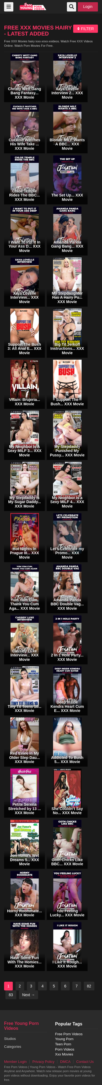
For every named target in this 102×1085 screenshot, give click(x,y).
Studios (10, 1039)
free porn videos (33, 6)
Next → (28, 995)
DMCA (65, 1062)
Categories (12, 1047)
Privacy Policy (43, 1062)
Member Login (15, 1062)
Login (87, 6)
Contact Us (85, 1062)
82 (89, 986)
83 (11, 995)
